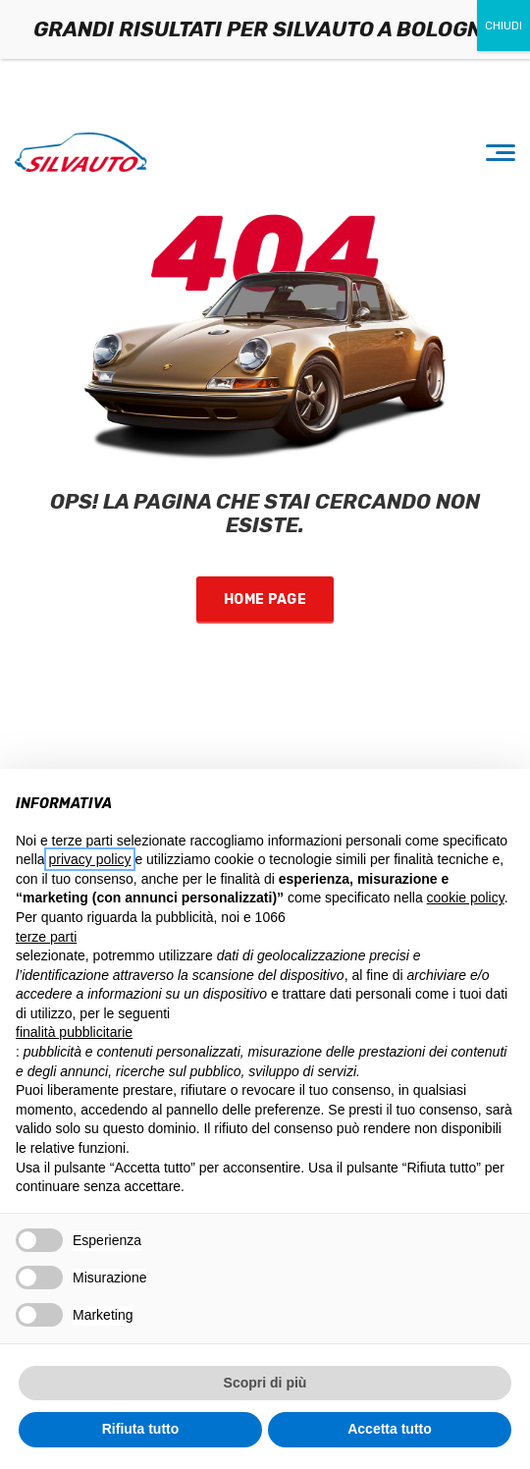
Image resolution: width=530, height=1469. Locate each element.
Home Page (265, 599)
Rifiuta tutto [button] (141, 1429)
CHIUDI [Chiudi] (503, 25)
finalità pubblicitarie (74, 1032)
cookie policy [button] (465, 897)
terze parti (46, 937)
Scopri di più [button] (265, 1382)
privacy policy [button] (89, 859)
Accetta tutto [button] (389, 1429)
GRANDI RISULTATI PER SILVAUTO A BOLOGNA (265, 29)
